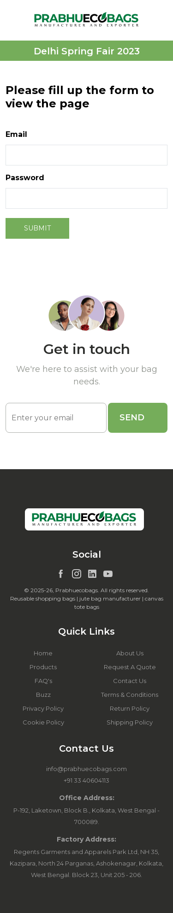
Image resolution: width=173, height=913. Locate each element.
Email (16, 134)
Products (43, 667)
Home (43, 653)
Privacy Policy (43, 708)
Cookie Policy (43, 722)
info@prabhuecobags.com (86, 768)
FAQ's (43, 680)
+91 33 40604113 (86, 780)
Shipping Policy (130, 722)
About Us (129, 653)
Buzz (43, 694)
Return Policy (129, 708)
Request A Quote (130, 667)
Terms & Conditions (129, 694)
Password (25, 177)
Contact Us (129, 680)
